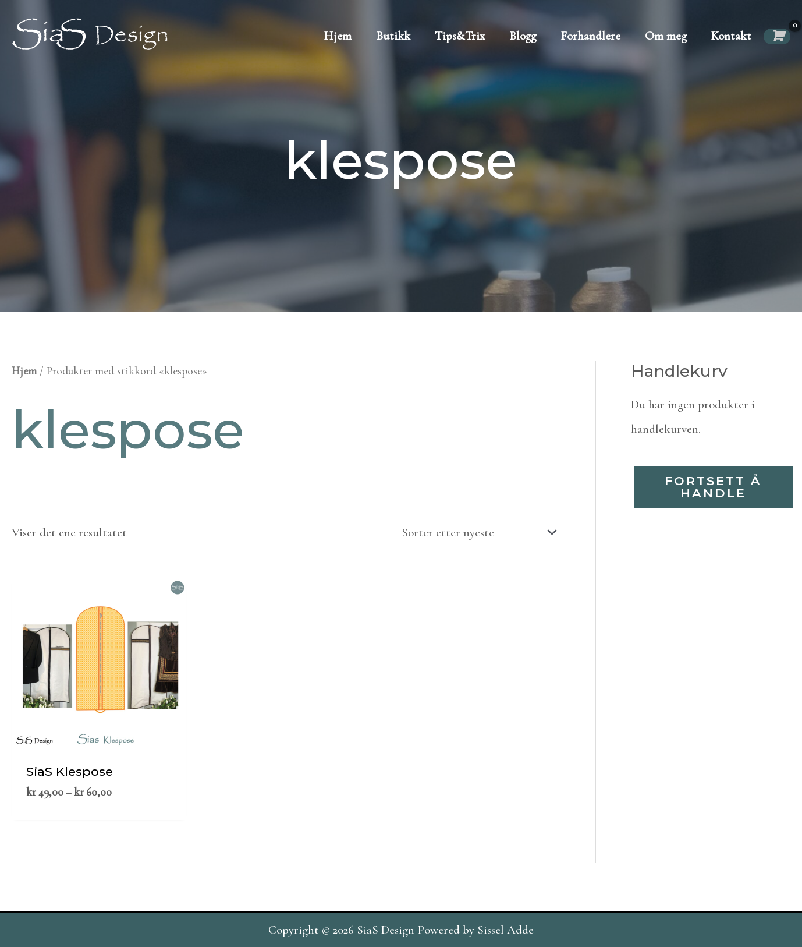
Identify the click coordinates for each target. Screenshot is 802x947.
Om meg (666, 36)
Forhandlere (590, 36)
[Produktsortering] (476, 532)
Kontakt (731, 36)
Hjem (338, 36)
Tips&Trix (460, 36)
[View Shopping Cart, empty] (777, 36)
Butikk (393, 36)
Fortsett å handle (713, 487)
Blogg (522, 36)
